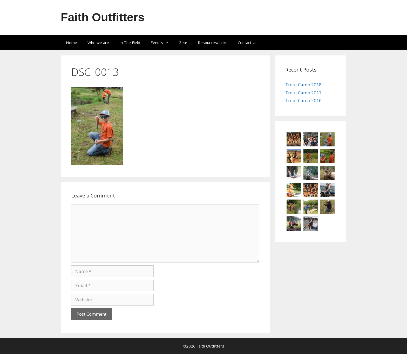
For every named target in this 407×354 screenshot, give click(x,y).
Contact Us (247, 42)
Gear (183, 42)
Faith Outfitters (103, 17)
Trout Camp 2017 (303, 93)
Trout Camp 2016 (303, 100)
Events (162, 42)
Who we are (98, 42)
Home (71, 42)
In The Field (129, 42)
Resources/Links (212, 42)
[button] (168, 42)
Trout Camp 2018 (303, 85)
